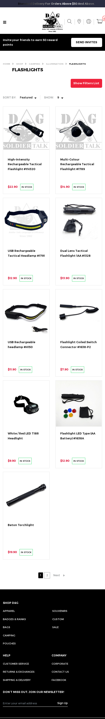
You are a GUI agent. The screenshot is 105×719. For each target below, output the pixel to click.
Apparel (9, 610)
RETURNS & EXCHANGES (19, 671)
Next (56, 575)
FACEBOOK (59, 679)
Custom (58, 619)
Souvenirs (59, 610)
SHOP (19, 63)
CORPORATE (60, 663)
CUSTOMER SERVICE (16, 663)
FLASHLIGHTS (77, 63)
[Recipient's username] (30, 703)
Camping (9, 635)
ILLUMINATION (54, 63)
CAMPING (34, 63)
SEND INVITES (86, 42)
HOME (6, 63)
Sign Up (62, 703)
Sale (55, 627)
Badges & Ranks (14, 619)
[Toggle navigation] (4, 22)
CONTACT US (60, 671)
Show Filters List (86, 83)
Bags (6, 627)
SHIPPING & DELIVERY (17, 679)
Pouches (9, 643)
